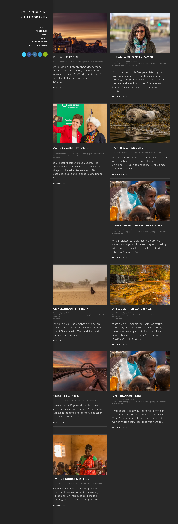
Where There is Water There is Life (137, 225)
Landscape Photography (123, 314)
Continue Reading (57, 87)
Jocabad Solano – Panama (68, 147)
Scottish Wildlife (144, 152)
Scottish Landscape (141, 314)
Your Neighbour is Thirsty (69, 308)
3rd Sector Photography (122, 63)
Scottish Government (132, 65)
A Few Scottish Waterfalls (132, 308)
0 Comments (98, 62)
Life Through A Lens (127, 395)
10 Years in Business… (64, 394)
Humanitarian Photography (144, 63)
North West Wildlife (127, 147)
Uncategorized (83, 62)
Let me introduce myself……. (70, 478)
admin (53, 62)
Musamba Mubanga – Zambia (133, 57)
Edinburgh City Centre (66, 57)
